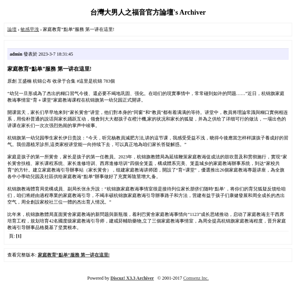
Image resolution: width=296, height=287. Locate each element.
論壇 (12, 29)
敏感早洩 (29, 29)
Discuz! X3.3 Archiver (132, 278)
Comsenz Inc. (196, 278)
